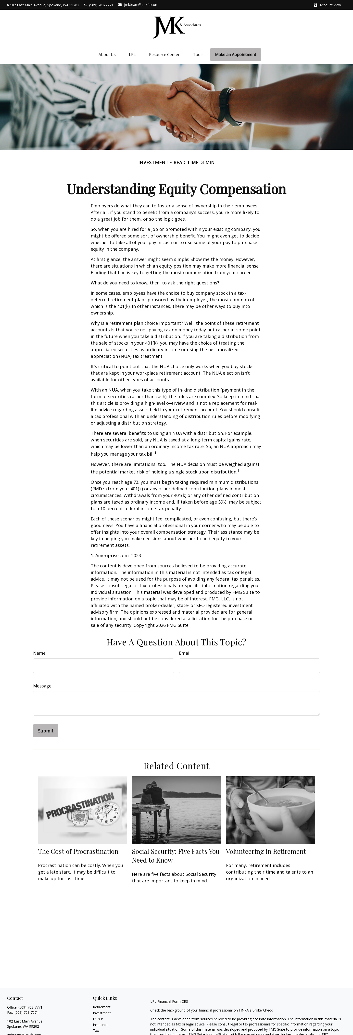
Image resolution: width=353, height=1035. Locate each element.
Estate (98, 1018)
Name (39, 653)
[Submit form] (45, 730)
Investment (102, 1013)
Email (184, 653)
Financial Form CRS (172, 1001)
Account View (327, 5)
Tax (96, 1030)
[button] (107, 54)
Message (42, 686)
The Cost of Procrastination (78, 851)
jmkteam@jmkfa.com (138, 4)
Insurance (100, 1024)
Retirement (102, 1007)
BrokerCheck (262, 1010)
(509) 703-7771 (98, 5)
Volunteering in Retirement (266, 851)
